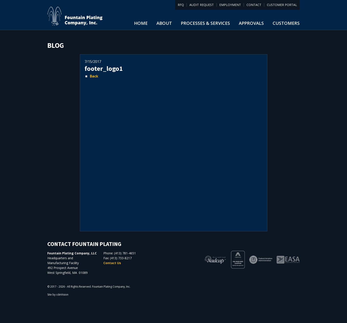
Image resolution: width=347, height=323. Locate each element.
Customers (286, 23)
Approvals (251, 23)
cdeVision (62, 294)
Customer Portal (282, 5)
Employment (230, 5)
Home (141, 23)
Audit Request (201, 5)
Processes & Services (205, 23)
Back (94, 76)
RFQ (181, 5)
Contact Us (112, 263)
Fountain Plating (75, 16)
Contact (254, 5)
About (164, 23)
